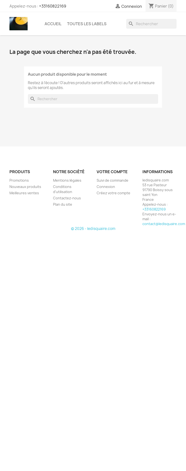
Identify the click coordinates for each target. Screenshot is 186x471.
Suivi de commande (112, 180)
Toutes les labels (87, 23)
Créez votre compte (113, 193)
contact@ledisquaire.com (163, 223)
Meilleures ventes (24, 193)
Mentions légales (67, 180)
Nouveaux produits (25, 186)
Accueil (53, 23)
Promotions (19, 180)
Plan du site (62, 204)
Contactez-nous (67, 198)
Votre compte (112, 171)
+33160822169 (52, 6)
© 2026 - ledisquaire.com (93, 228)
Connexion (106, 186)
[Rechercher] (151, 24)
